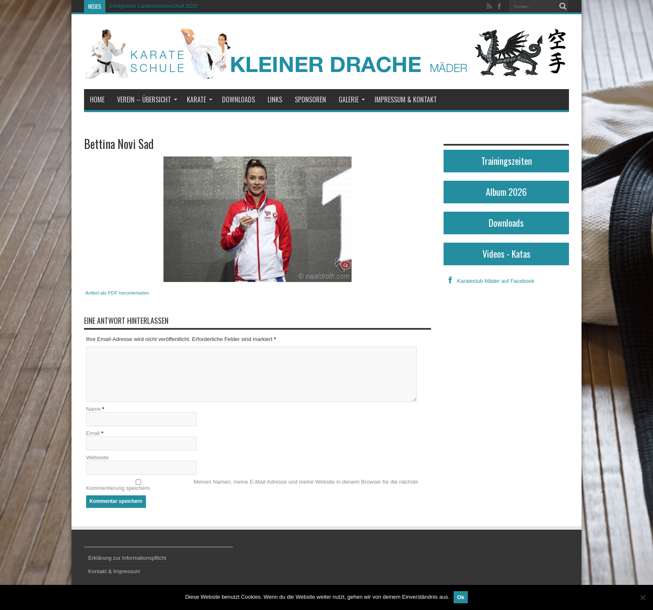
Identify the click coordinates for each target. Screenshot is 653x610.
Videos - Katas (506, 253)
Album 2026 (506, 191)
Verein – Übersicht (147, 100)
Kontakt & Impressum (114, 571)
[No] (642, 597)
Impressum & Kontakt (406, 100)
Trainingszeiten (506, 160)
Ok (460, 597)
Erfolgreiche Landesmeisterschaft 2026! (154, 6)
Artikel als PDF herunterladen (117, 292)
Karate (199, 100)
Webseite (97, 457)
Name (93, 409)
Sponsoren (310, 100)
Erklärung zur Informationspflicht (127, 558)
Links (275, 100)
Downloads (238, 100)
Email (93, 433)
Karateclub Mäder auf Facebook (489, 281)
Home (97, 100)
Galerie (352, 100)
